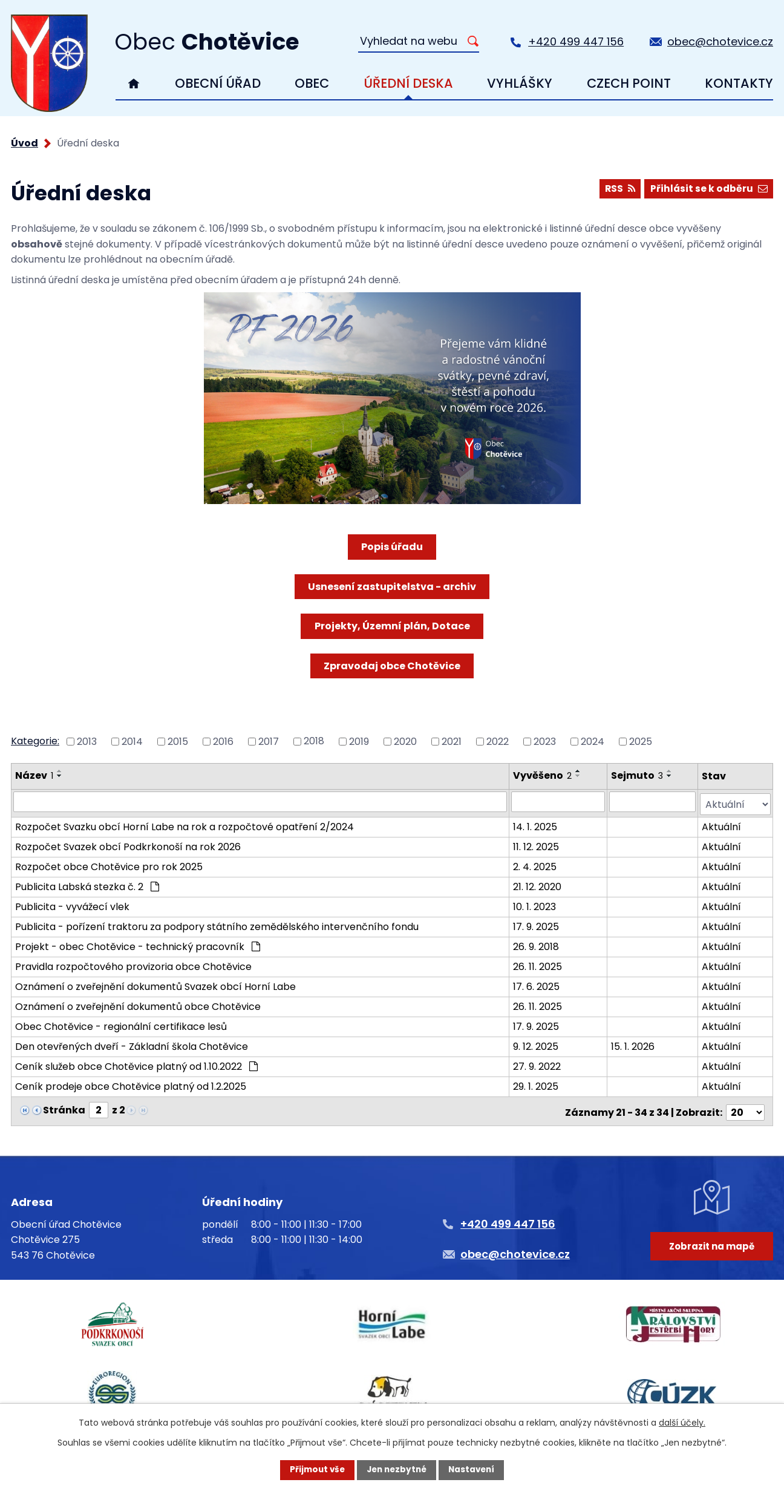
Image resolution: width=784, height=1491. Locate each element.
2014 (132, 741)
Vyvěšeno (543, 775)
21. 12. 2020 (538, 884)
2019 (359, 741)
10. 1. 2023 (535, 904)
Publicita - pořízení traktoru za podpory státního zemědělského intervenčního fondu (217, 924)
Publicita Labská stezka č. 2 (87, 884)
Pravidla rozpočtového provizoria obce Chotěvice (133, 964)
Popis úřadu (392, 547)
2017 (268, 741)
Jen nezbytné (396, 1470)
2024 (592, 741)
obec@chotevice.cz (720, 41)
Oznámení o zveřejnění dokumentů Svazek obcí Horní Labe (155, 984)
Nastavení (474, 1470)
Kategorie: (35, 741)
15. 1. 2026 (633, 1044)
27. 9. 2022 (537, 1064)
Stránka (64, 1108)
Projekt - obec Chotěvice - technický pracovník (137, 944)
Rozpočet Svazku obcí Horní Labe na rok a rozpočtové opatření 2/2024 (184, 824)
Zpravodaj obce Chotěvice (392, 666)
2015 (178, 741)
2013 (87, 741)
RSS (616, 190)
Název (34, 775)
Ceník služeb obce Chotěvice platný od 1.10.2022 (136, 1064)
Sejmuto (638, 775)
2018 (314, 741)
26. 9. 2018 (537, 944)
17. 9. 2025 (537, 924)
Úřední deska (408, 83)
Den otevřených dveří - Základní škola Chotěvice (131, 1044)
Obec (312, 83)
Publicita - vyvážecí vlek (72, 904)
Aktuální (721, 824)
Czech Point (629, 83)
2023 (545, 741)
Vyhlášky (519, 83)
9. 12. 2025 (536, 1044)
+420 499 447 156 (576, 41)
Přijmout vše (314, 1470)
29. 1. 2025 (536, 1084)
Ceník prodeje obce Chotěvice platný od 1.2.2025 (130, 1084)
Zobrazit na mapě (710, 1250)
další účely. (682, 1422)
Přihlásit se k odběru (707, 190)
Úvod (134, 83)
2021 (452, 741)
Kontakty (739, 83)
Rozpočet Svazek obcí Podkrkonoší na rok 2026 (128, 844)
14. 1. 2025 (536, 824)
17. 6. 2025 (537, 984)
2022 (497, 741)
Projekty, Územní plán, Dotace (392, 626)
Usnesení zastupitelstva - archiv (392, 587)
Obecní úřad (218, 83)
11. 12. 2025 (537, 844)
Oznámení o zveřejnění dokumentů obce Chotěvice (138, 1004)
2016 (223, 741)
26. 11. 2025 (538, 964)
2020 (405, 741)
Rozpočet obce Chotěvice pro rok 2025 (109, 864)
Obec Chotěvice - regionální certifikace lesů (121, 1024)
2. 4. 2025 (535, 864)
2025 (640, 741)
